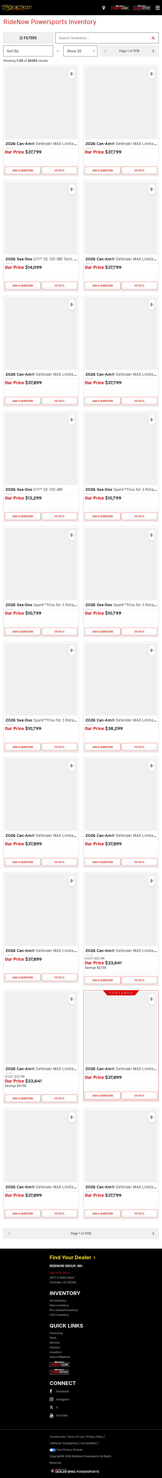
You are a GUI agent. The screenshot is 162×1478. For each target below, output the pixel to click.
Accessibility (89, 1443)
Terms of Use (76, 1436)
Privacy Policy (94, 1436)
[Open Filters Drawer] (28, 38)
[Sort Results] (28, 51)
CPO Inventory (59, 1314)
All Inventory (58, 1300)
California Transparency (64, 1443)
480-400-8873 (60, 1272)
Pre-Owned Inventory (64, 1310)
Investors (56, 1352)
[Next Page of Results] (153, 51)
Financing (56, 1333)
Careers (55, 1347)
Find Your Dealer (73, 1257)
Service (55, 1342)
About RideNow (60, 1357)
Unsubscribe (57, 1436)
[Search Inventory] (153, 38)
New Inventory (59, 1305)
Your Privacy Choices (66, 1450)
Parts (53, 1337)
